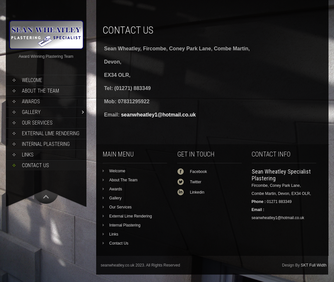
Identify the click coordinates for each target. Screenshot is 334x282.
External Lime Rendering (50, 133)
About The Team (40, 91)
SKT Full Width (314, 265)
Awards (31, 101)
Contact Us (35, 165)
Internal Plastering (46, 144)
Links (28, 155)
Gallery (31, 112)
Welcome (32, 80)
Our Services (37, 123)
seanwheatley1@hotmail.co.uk (158, 114)
